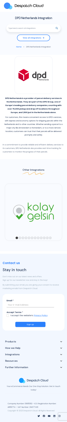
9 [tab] (41, 238)
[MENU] (61, 6)
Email (10, 300)
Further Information (16, 367)
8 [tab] (38, 238)
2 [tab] (20, 238)
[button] (33, 38)
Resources (11, 360)
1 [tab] (17, 238)
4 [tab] (26, 238)
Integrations (12, 354)
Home (19, 47)
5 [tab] (29, 238)
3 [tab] (23, 238)
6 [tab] (32, 238)
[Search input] (30, 28)
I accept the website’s (29, 315)
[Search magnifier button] (57, 28)
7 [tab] (35, 238)
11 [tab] (47, 238)
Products (10, 341)
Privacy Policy (41, 315)
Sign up (30, 324)
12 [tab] (50, 238)
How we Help (12, 348)
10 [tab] (44, 238)
